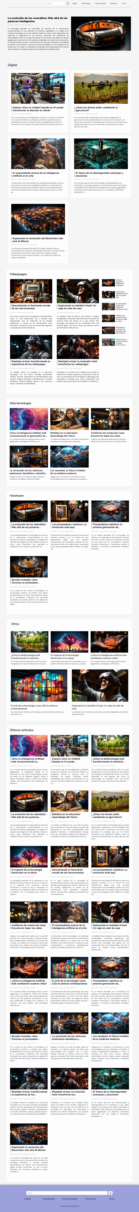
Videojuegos (86, 3)
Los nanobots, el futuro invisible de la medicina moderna (67, 472)
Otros (124, 3)
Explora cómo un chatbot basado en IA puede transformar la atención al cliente (38, 109)
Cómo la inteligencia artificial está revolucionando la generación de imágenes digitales (28, 435)
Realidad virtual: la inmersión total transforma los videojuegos (77, 363)
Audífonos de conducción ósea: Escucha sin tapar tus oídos (121, 318)
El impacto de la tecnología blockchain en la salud (65, 657)
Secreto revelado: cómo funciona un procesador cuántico (25, 582)
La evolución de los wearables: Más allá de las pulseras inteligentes (37, 19)
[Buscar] (55, 3)
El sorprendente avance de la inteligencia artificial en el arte (36, 174)
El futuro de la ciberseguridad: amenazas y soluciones (99, 174)
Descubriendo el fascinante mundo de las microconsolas (31, 307)
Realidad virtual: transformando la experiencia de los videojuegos (31, 363)
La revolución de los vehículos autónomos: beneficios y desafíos (28, 472)
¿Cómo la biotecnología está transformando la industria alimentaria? (25, 658)
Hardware (113, 3)
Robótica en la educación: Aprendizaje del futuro (64, 434)
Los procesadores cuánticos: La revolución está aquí (69, 526)
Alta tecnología (100, 3)
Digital (74, 3)
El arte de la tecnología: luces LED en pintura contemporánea (34, 707)
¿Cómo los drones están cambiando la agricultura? (97, 109)
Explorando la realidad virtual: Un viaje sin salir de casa (77, 307)
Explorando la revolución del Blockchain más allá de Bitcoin (38, 240)
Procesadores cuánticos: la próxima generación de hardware (107, 527)
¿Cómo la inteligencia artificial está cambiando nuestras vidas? (121, 283)
